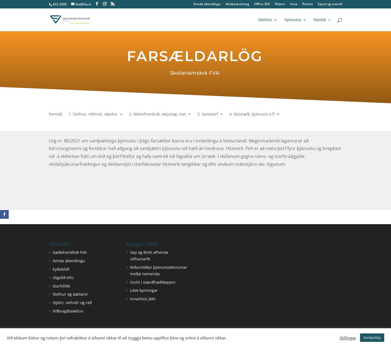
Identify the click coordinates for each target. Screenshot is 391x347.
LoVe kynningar (144, 290)
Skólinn (265, 20)
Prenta (307, 4)
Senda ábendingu (207, 4)
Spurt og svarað (330, 4)
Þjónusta (293, 20)
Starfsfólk (61, 286)
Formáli (55, 114)
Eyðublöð (61, 269)
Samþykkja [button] (372, 337)
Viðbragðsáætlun (68, 311)
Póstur (280, 4)
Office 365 (262, 4)
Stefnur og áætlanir (70, 294)
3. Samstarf (207, 114)
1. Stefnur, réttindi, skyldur (93, 114)
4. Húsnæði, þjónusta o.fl (252, 114)
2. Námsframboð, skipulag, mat (157, 114)
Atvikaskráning (237, 4)
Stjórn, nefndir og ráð (72, 302)
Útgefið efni (63, 277)
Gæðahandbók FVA (70, 252)
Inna (293, 4)
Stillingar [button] (348, 337)
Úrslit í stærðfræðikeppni (152, 282)
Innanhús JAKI (143, 298)
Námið (320, 20)
